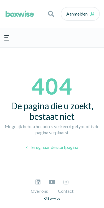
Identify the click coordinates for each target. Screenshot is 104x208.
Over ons (39, 191)
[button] (51, 13)
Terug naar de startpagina (53, 147)
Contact (65, 191)
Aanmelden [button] (77, 13)
